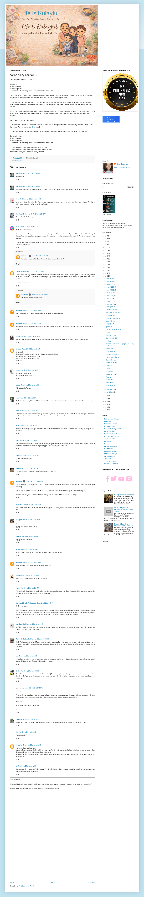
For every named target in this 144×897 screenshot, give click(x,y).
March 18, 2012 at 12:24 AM (31, 349)
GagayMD (19, 520)
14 (106, 270)
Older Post (91, 882)
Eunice (18, 671)
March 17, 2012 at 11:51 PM (34, 272)
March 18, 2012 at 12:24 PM (30, 588)
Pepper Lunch (110, 315)
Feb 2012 (110, 389)
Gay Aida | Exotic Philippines (26, 603)
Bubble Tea (109, 371)
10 (106, 398)
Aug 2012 (110, 290)
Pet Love (107, 444)
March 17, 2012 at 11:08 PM (30, 173)
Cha (17, 732)
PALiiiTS (18, 336)
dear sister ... (110, 321)
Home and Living (109, 431)
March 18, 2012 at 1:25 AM (28, 398)
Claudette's (109, 365)
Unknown (24, 256)
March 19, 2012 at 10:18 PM (34, 688)
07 (106, 407)
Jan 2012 (110, 392)
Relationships (19, 160)
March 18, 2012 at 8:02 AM (32, 505)
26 (106, 236)
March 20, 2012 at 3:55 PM (31, 719)
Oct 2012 (110, 284)
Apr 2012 (110, 301)
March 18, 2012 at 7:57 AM (40, 294)
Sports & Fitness (109, 456)
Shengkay (19, 745)
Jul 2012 (110, 293)
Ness (17, 426)
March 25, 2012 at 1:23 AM (32, 745)
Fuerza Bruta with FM (113, 318)
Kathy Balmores (122, 164)
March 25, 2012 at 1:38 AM (27, 766)
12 (106, 276)
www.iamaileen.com (23, 283)
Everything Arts (109, 421)
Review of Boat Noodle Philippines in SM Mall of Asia (124, 525)
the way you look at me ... (114, 329)
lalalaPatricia (20, 624)
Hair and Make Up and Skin (113, 429)
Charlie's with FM (111, 310)
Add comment (15, 779)
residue (108, 341)
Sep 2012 (110, 287)
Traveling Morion (21, 214)
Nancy (18, 549)
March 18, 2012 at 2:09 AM (28, 411)
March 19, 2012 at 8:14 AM (28, 656)
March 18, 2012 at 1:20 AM (30, 385)
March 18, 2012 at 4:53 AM (29, 468)
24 (106, 242)
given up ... (109, 327)
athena (18, 370)
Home (53, 882)
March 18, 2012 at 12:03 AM (32, 323)
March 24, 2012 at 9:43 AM (27, 732)
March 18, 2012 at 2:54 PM (45, 603)
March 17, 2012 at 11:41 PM (37, 214)
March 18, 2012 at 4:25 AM (31, 456)
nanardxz (19, 456)
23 (106, 245)
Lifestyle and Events (110, 434)
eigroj (18, 468)
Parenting (107, 441)
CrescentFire (20, 272)
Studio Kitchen (111, 360)
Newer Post (14, 882)
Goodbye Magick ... (112, 363)
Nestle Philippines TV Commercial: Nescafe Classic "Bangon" (124, 509)
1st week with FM (112, 338)
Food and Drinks (109, 426)
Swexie (18, 173)
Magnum (109, 377)
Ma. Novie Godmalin (23, 639)
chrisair (18, 536)
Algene (18, 385)
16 (106, 264)
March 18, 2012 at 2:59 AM (28, 426)
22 (106, 247)
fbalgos (18, 349)
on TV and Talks (109, 439)
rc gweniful (19, 505)
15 (106, 267)
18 (106, 259)
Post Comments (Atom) (26, 886)
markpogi (19, 719)
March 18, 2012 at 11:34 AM (29, 575)
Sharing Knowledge (110, 454)
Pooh (17, 227)
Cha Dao (109, 368)
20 (106, 253)
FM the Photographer (113, 312)
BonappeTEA (110, 307)
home (108, 332)
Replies (20, 251)
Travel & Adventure (110, 461)
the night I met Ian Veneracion (124, 495)
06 (106, 410)
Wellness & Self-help (111, 464)
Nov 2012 (110, 281)
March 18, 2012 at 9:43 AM (29, 549)
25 (106, 239)
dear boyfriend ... (111, 351)
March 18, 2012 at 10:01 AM (32, 562)
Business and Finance (111, 419)
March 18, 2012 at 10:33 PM (39, 639)
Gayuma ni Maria (111, 374)
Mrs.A (18, 575)
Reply (17, 179)
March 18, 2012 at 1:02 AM (29, 370)
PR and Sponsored (110, 446)
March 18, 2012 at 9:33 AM (30, 536)
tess (17, 656)
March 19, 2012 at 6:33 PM (30, 671)
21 (106, 250)
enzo (17, 398)
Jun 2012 (110, 296)
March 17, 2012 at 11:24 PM (31, 199)
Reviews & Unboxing (111, 451)
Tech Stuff (107, 459)
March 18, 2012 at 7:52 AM (34, 481)
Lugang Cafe (110, 324)
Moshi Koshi (110, 348)
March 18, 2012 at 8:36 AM (31, 520)
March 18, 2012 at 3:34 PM (34, 624)
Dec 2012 (110, 278)
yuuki (17, 411)
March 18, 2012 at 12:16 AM (31, 336)
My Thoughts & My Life (111, 436)
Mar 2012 (110, 304)
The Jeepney (110, 386)
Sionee (18, 588)
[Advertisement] (52, 861)
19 (106, 256)
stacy (17, 440)
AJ (16, 766)
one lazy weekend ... (112, 354)
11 (106, 396)
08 (106, 404)
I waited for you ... (112, 335)
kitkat (34, 127)
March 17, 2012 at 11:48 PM (29, 227)
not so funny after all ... (113, 357)
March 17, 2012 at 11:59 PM (32, 310)
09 (106, 401)
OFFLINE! (109, 383)
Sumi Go (19, 199)
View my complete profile (122, 167)
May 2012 (110, 298)
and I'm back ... (111, 380)
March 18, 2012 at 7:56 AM (40, 256)
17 (106, 262)
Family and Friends (110, 424)
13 (106, 273)
